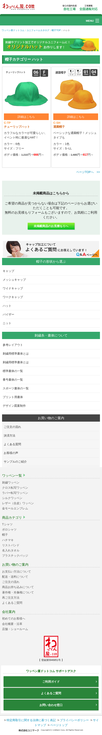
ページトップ (59, 725)
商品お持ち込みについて (18, 587)
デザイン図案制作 (16, 405)
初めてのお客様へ (13, 618)
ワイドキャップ (14, 288)
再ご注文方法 (10, 597)
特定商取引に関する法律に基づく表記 (31, 720)
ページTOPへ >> (88, 172)
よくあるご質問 (12, 602)
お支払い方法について (16, 571)
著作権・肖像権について (18, 592)
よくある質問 (14, 444)
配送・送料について (15, 576)
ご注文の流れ (14, 426)
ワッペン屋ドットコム (13, 30)
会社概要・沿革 (12, 624)
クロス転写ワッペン (15, 487)
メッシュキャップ (16, 279)
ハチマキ (8, 540)
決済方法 (11, 435)
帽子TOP (56, 30)
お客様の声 (12, 453)
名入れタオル (10, 550)
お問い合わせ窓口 (68, 705)
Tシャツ (7, 524)
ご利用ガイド (69, 681)
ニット (8, 323)
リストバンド (10, 545)
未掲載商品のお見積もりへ (51, 226)
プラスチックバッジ (15, 555)
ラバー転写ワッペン (15, 492)
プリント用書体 (14, 397)
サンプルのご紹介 (17, 461)
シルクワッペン (12, 498)
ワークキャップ (14, 297)
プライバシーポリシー (74, 720)
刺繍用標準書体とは (17, 353)
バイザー (10, 314)
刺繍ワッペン (10, 482)
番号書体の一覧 (14, 379)
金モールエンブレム (15, 508)
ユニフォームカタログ (38, 30)
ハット (8, 305)
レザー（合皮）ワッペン (18, 503)
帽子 (5, 534)
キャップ (10, 271)
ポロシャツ (9, 529)
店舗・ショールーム (15, 629)
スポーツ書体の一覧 (17, 388)
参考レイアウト (14, 344)
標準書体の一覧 (14, 371)
